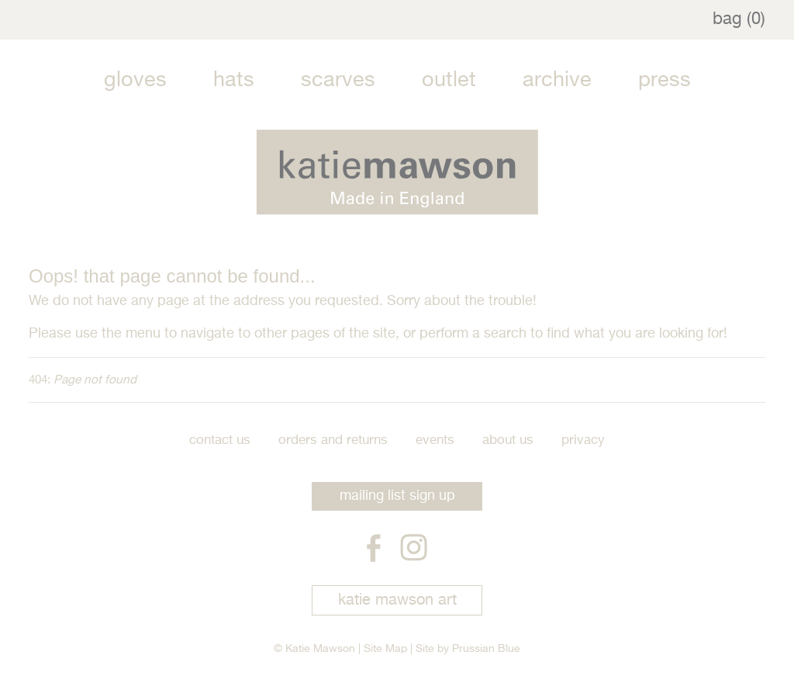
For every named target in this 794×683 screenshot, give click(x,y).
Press (664, 80)
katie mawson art (397, 600)
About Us (507, 440)
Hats (233, 80)
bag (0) (739, 19)
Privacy (583, 440)
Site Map (385, 648)
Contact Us (219, 440)
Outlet (449, 80)
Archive (557, 80)
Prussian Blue (486, 648)
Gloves (135, 80)
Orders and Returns (333, 440)
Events (435, 440)
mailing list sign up (397, 496)
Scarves (338, 80)
